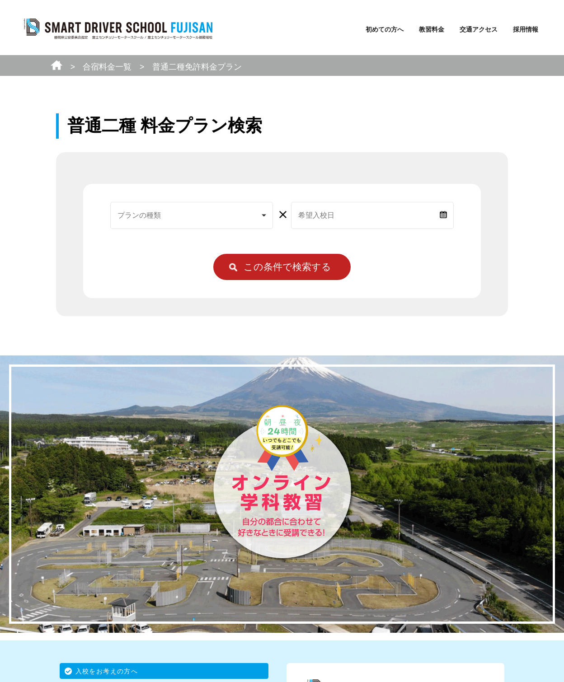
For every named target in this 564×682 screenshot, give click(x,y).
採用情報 (525, 29)
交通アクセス (479, 29)
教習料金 (431, 29)
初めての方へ (385, 29)
